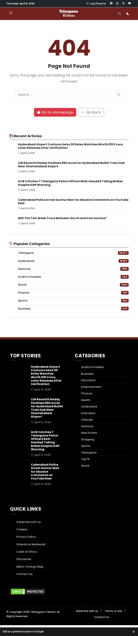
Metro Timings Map (29, 567)
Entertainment (91, 387)
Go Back (91, 112)
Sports (85, 446)
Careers (21, 529)
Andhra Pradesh (92, 367)
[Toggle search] (119, 13)
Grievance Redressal (30, 544)
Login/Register (96, 3)
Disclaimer (23, 559)
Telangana (88, 452)
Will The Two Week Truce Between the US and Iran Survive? (62, 218)
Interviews (88, 413)
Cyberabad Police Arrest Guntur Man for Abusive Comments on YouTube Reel (73, 201)
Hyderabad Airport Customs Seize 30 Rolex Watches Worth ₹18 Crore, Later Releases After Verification (70, 146)
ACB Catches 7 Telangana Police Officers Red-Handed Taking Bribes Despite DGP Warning (70, 183)
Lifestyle (87, 420)
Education (88, 380)
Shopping (88, 439)
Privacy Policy (26, 537)
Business (87, 374)
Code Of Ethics (26, 552)
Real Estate (89, 433)
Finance (86, 393)
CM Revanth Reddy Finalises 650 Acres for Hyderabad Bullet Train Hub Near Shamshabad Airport (71, 164)
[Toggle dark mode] (128, 13)
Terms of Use (113, 611)
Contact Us (24, 574)
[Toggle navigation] (10, 13)
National (87, 426)
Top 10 (85, 459)
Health (85, 400)
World (85, 466)
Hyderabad (89, 406)
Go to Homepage (55, 112)
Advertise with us (28, 522)
